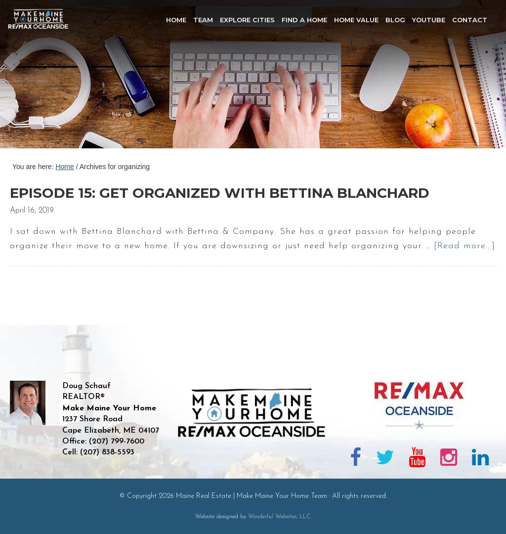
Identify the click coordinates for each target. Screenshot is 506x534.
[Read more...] (464, 246)
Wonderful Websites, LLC (279, 517)
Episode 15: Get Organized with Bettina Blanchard (219, 192)
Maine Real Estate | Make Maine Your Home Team (43, 77)
